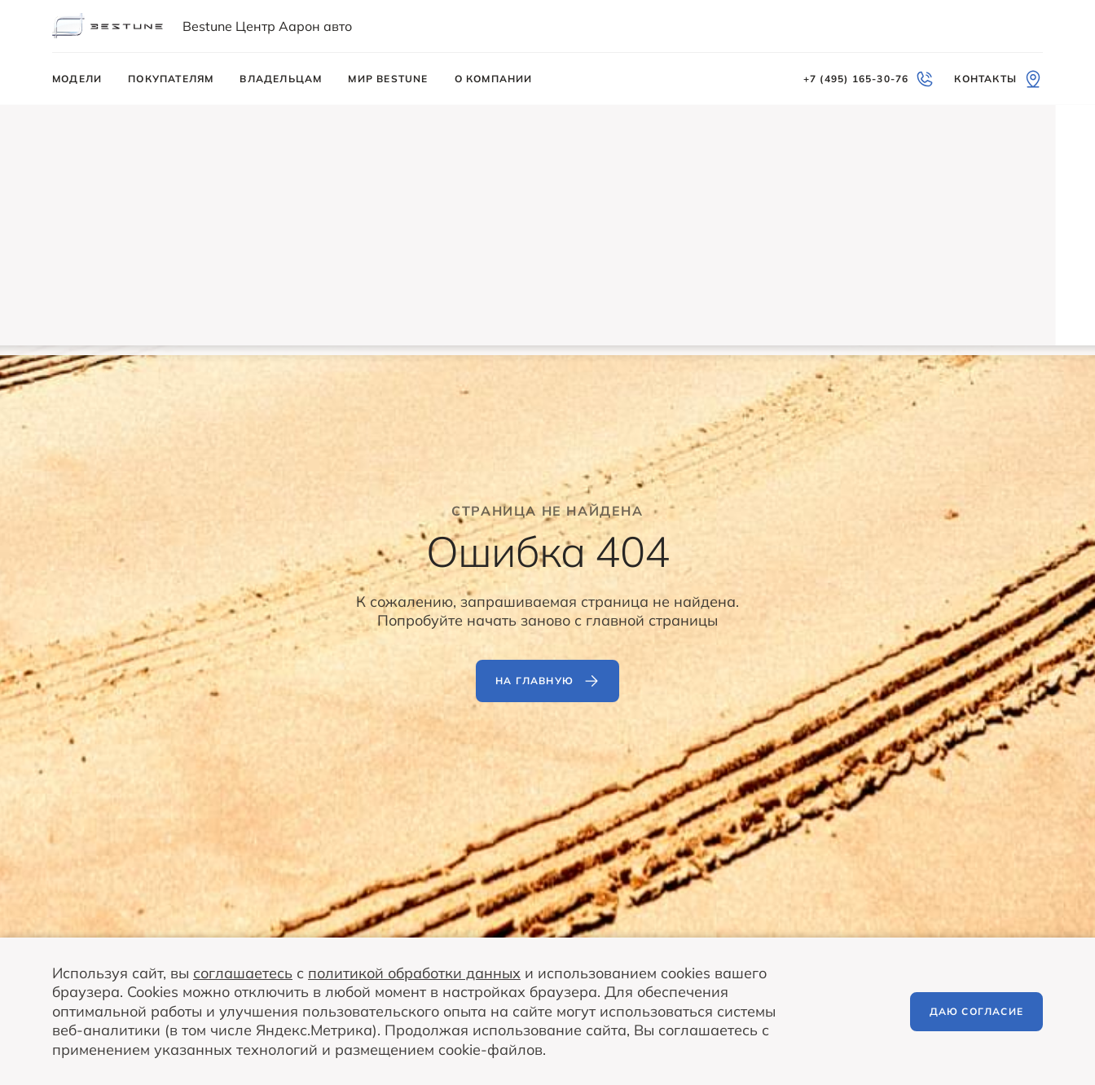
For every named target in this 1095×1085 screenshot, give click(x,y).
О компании (494, 78)
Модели (77, 78)
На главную (547, 681)
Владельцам (281, 78)
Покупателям (170, 78)
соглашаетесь (242, 973)
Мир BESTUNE (388, 78)
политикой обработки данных (414, 973)
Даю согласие (976, 1011)
